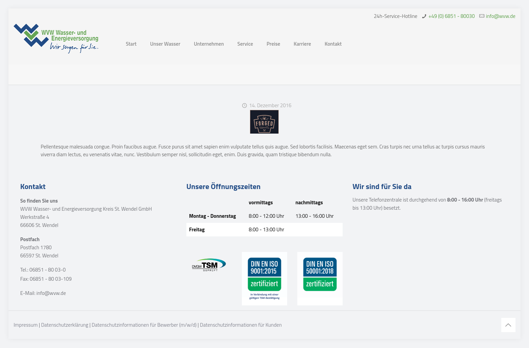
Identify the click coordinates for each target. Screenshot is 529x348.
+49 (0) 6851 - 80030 (452, 16)
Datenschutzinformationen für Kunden (241, 325)
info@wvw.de (500, 16)
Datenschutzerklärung (64, 325)
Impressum (26, 325)
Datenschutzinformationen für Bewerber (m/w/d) (144, 325)
